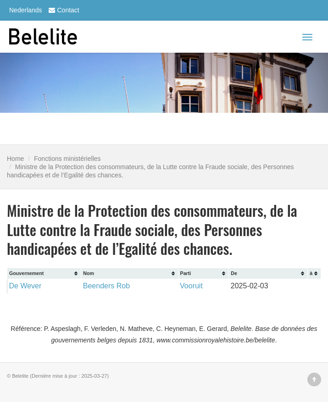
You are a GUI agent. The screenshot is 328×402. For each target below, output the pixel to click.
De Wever (25, 286)
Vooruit (191, 286)
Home (15, 158)
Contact (62, 10)
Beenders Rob (106, 286)
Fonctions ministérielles (67, 158)
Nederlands (25, 10)
